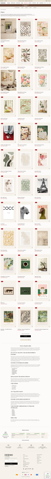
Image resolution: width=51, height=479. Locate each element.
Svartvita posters (14, 371)
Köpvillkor (38, 458)
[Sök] (46, 3)
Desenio (2, 9)
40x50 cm (13, 412)
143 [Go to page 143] (28, 339)
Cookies (38, 461)
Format (26, 7)
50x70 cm (13, 413)
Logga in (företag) (25, 466)
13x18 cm (13, 409)
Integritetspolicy (39, 460)
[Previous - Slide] (10, 435)
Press (24, 457)
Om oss (24, 454)
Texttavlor (13, 374)
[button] (47, 475)
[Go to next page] (30, 340)
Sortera (35, 7)
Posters (5, 9)
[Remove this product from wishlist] (15, 38)
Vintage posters (14, 372)
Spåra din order (39, 457)
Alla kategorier (17, 7)
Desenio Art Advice (39, 454)
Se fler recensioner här (25, 440)
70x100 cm (13, 414)
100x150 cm (13, 415)
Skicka (11, 463)
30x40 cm (13, 411)
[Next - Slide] (48, 435)
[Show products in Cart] (49, 3)
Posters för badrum (14, 370)
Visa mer (25, 336)
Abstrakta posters (14, 373)
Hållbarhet (24, 461)
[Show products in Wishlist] (48, 3)
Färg (22, 7)
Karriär (24, 460)
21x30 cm (13, 410)
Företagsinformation (26, 458)
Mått (31, 7)
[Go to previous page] (21, 340)
